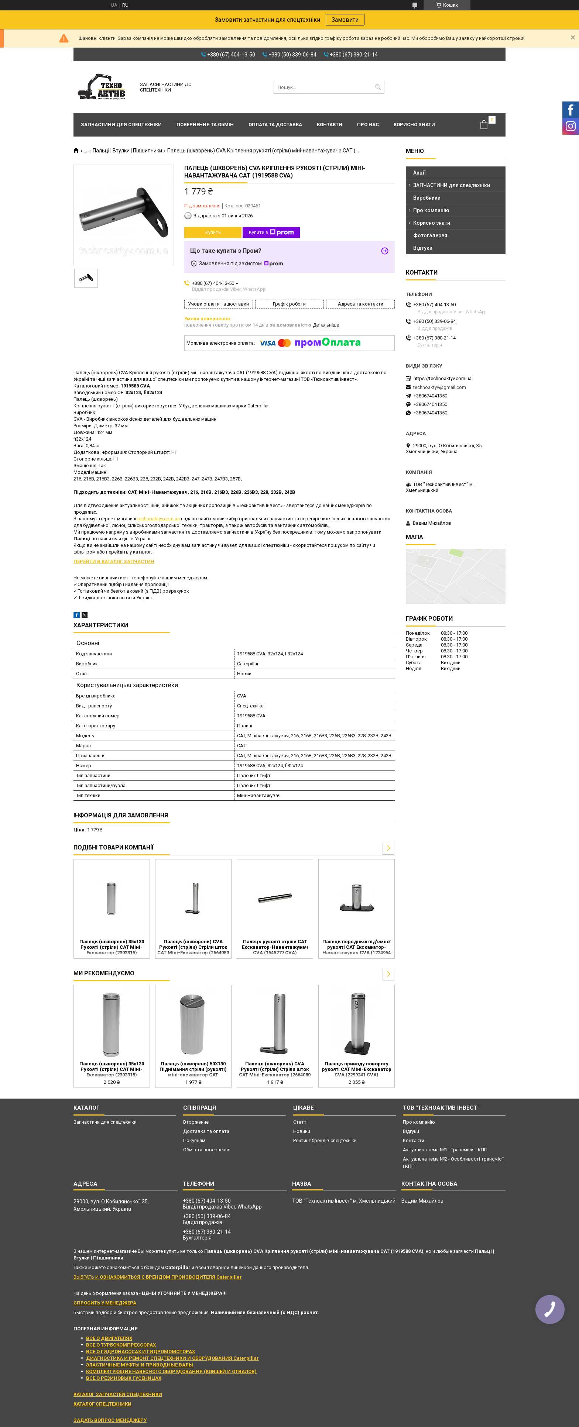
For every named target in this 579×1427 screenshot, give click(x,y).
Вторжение (196, 1122)
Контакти (329, 124)
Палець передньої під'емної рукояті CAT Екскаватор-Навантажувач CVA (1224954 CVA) (356, 947)
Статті (300, 1122)
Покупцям (194, 1140)
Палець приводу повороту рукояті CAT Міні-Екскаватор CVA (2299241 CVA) (356, 1069)
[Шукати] (377, 87)
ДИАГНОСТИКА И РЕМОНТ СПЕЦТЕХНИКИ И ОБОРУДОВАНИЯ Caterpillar (172, 1358)
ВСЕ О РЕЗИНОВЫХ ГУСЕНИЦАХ (123, 1378)
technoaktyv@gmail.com (439, 387)
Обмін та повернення (206, 1149)
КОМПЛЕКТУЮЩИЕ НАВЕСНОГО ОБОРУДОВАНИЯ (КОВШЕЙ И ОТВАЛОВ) (171, 1371)
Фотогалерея (430, 235)
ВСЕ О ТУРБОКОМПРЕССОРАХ (121, 1345)
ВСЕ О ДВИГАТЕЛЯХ (109, 1338)
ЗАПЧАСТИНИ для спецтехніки (451, 185)
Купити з (271, 232)
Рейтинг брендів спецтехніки (325, 1140)
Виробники (427, 198)
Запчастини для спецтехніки (121, 124)
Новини (301, 1131)
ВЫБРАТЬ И (157, 1277)
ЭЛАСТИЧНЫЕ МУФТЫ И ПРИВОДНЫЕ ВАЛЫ (139, 1365)
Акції (419, 173)
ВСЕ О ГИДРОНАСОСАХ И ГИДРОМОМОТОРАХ (140, 1351)
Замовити (345, 19)
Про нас (368, 124)
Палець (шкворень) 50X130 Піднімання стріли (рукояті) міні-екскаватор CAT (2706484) (193, 1070)
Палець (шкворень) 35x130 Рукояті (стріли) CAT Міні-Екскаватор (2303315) (111, 947)
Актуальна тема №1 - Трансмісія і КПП (445, 1149)
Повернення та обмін (205, 124)
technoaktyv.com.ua (158, 518)
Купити (213, 232)
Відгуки (422, 248)
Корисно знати (414, 124)
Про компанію (431, 210)
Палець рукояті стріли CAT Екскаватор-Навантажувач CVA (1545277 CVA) (275, 947)
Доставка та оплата (206, 1131)
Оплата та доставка (275, 124)
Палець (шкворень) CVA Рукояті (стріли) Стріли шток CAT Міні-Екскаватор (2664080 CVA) (193, 947)
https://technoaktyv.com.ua (443, 378)
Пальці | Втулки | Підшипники (127, 151)
